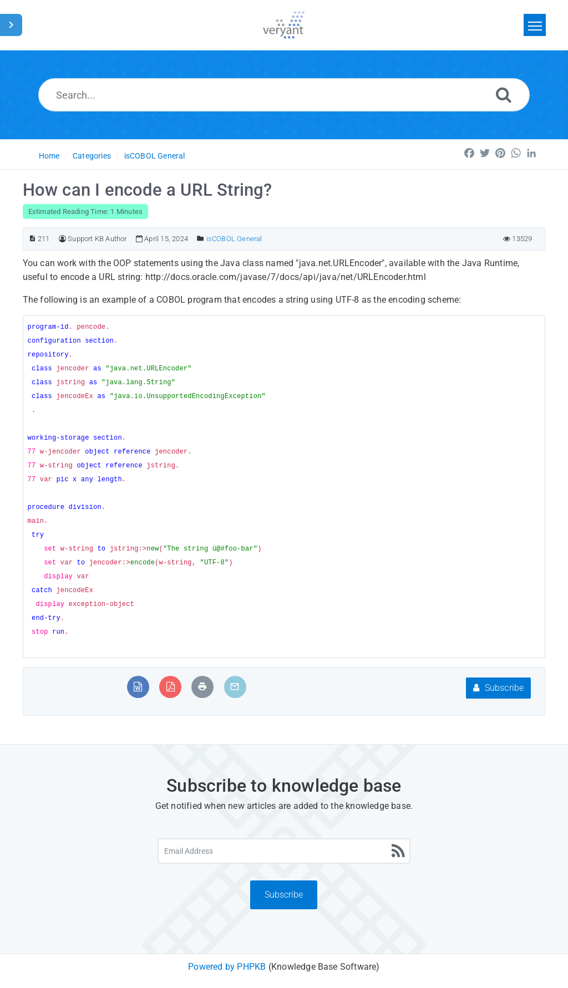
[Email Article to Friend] (235, 686)
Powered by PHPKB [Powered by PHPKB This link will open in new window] (227, 966)
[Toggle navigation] (535, 25)
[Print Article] (202, 686)
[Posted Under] (200, 238)
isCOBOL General (154, 155)
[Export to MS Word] (138, 686)
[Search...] (284, 94)
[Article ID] (32, 238)
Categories (92, 155)
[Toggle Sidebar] (11, 25)
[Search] (504, 95)
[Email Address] (284, 851)
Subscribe (498, 688)
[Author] (62, 238)
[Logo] (284, 25)
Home (49, 155)
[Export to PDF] (170, 686)
